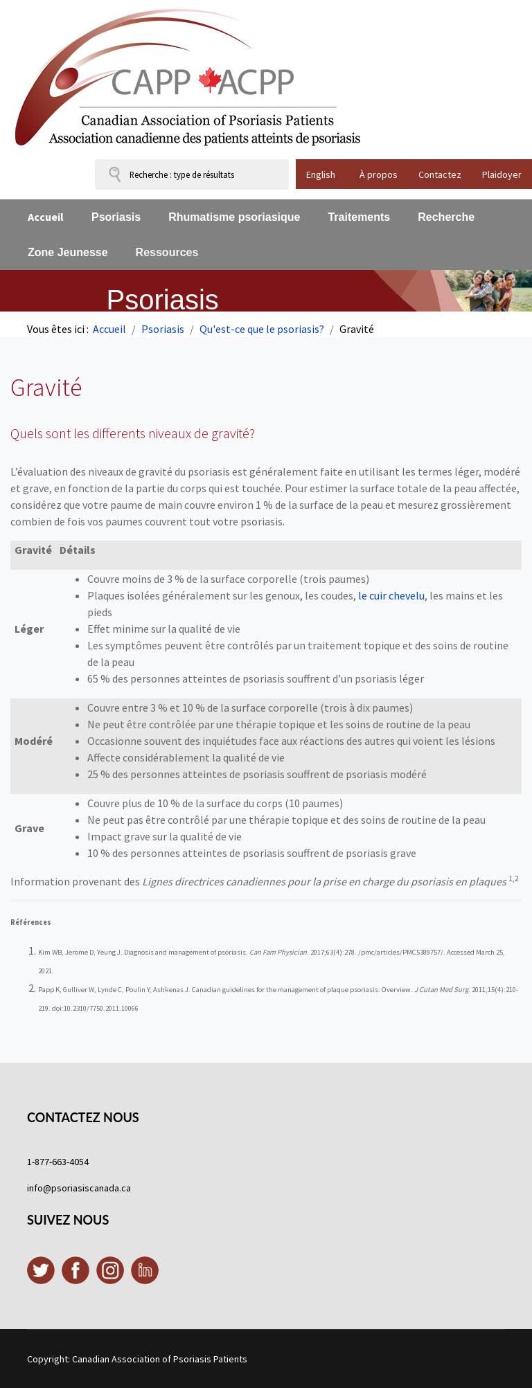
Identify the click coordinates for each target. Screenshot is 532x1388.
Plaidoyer (502, 174)
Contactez (439, 174)
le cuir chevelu (391, 595)
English (320, 174)
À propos (379, 174)
